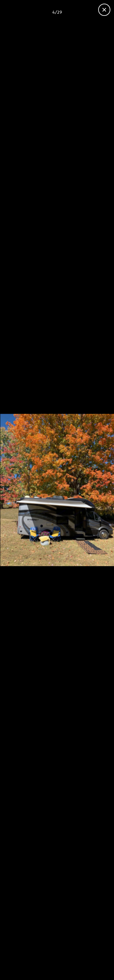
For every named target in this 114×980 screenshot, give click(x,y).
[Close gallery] (104, 10)
